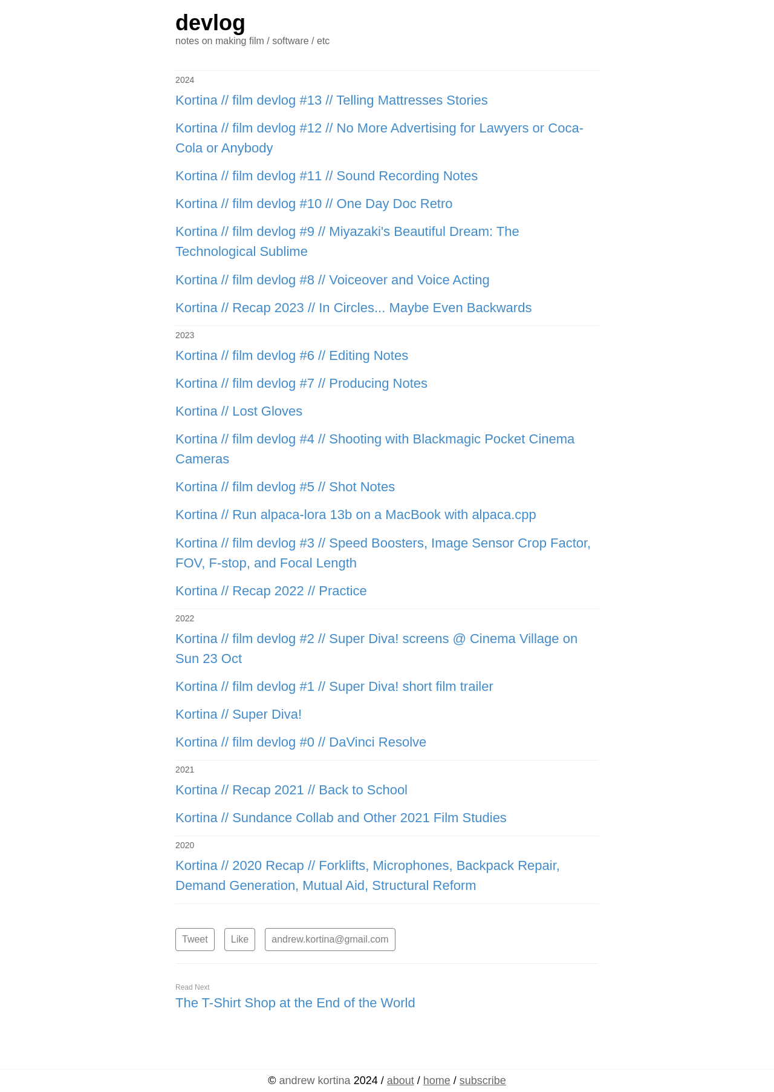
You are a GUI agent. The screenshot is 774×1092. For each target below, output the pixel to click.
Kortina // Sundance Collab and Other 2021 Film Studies (341, 817)
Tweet (195, 939)
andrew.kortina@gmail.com (330, 939)
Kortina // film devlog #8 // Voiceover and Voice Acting (332, 279)
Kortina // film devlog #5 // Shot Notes (285, 486)
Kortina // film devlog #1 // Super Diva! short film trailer (334, 686)
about (400, 1080)
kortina (315, 1080)
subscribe (483, 1080)
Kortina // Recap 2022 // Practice (271, 590)
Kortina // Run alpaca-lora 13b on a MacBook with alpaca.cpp (355, 514)
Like (240, 939)
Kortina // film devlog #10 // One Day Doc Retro (314, 203)
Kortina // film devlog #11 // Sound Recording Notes (326, 175)
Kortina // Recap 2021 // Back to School (291, 789)
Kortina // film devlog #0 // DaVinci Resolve (300, 742)
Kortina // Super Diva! (238, 714)
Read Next (192, 987)
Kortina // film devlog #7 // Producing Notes (301, 383)
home (436, 1080)
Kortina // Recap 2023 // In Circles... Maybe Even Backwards (353, 307)
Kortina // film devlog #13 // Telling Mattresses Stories (331, 100)
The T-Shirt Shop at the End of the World (295, 1002)
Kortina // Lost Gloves (238, 411)
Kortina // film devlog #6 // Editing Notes (291, 355)
